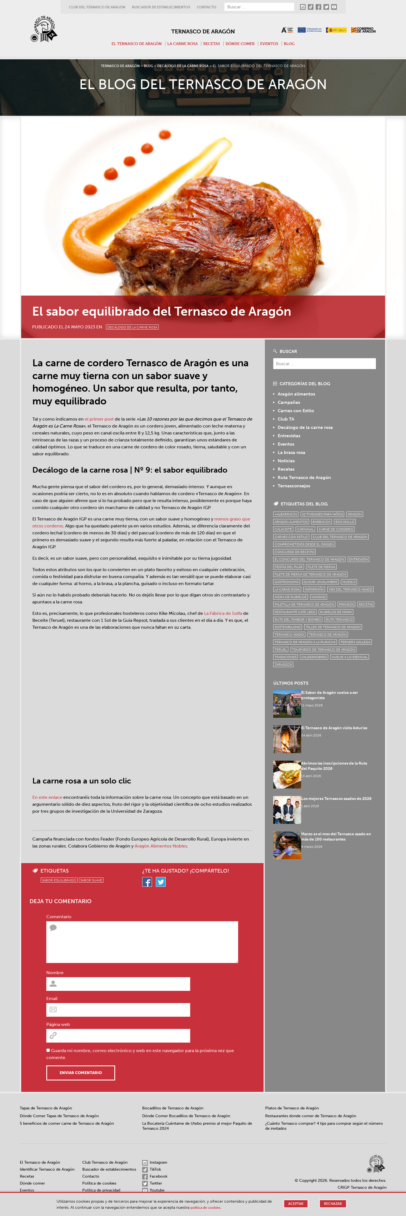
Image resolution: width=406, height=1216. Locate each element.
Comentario (58, 916)
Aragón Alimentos (291, 522)
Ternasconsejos (294, 485)
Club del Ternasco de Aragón (97, 7)
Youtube (153, 1190)
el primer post (99, 419)
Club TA (286, 419)
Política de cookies (99, 1183)
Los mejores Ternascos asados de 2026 (339, 792)
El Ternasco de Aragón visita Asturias (337, 726)
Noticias (286, 460)
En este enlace (47, 797)
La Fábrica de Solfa (223, 613)
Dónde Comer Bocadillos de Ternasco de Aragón (186, 1116)
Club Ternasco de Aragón (104, 1162)
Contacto (206, 7)
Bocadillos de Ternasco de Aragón (172, 1108)
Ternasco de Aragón (203, 30)
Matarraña (314, 589)
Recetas (212, 43)
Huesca (349, 582)
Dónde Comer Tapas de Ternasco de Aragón (59, 1116)
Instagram (154, 1163)
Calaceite (283, 529)
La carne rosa (181, 43)
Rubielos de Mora (336, 612)
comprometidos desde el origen (304, 544)
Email (51, 998)
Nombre (55, 972)
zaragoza (283, 665)
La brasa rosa (291, 452)
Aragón (355, 514)
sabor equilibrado (59, 880)
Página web (58, 1024)
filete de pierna (321, 567)
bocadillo (344, 522)
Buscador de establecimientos (161, 7)
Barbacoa (321, 522)
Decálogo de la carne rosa (142, 326)
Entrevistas (289, 435)
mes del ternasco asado (350, 589)
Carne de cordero (336, 529)
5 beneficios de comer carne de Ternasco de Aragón (67, 1123)
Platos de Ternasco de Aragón (292, 1108)
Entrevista (358, 559)
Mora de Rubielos (290, 597)
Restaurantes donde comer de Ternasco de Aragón (310, 1116)
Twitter (152, 1183)
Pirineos (346, 604)
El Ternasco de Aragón (133, 43)
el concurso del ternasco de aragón (309, 559)
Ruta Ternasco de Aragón (304, 477)
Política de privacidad (101, 1190)
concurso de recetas (294, 552)
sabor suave (91, 880)
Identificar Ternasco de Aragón (47, 1169)
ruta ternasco (339, 619)
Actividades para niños (322, 514)
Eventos (274, 43)
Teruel (281, 650)
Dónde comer (242, 43)
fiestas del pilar (289, 567)
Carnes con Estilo (296, 410)
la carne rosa (287, 589)
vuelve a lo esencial (350, 657)
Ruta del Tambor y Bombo (298, 619)
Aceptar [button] (294, 1204)
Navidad (318, 597)
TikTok (151, 1170)
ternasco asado (289, 635)
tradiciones (285, 657)
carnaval (305, 529)
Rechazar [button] (332, 1204)
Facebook (154, 1177)
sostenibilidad (288, 627)
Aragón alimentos (296, 394)
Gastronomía (287, 582)
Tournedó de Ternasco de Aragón (323, 650)
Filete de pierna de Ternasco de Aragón (310, 574)
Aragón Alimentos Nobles (161, 846)
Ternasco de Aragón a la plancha (305, 642)
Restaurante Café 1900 (295, 612)
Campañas (289, 402)
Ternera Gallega (355, 642)
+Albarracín (286, 514)
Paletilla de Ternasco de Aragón (304, 604)
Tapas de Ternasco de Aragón (46, 1108)
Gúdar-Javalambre (320, 582)
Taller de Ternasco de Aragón (333, 627)
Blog (294, 43)
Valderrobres (314, 657)
